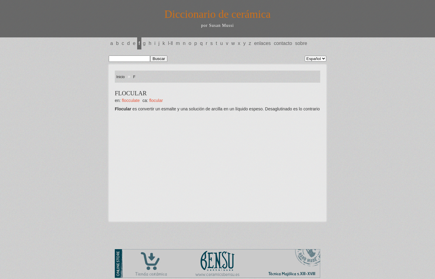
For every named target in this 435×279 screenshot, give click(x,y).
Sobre (301, 43)
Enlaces (262, 43)
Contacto (283, 43)
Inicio (120, 77)
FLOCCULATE (131, 100)
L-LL (170, 43)
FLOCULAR (156, 100)
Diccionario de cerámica (217, 14)
